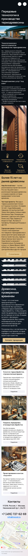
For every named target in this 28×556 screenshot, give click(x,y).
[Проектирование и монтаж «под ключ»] (14, 458)
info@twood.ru (14, 517)
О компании (14, 254)
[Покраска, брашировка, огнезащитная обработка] (14, 408)
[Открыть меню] (25, 4)
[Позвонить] (19, 4)
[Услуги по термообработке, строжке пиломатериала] (14, 357)
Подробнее (14, 391)
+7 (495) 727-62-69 (14, 514)
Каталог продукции (14, 340)
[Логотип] (6, 4)
